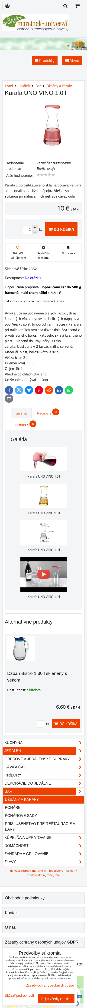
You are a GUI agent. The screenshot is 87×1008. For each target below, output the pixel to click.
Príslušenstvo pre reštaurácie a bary (40, 826)
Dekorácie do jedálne (44, 783)
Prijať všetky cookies (56, 998)
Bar (44, 791)
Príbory (44, 775)
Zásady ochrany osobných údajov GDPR (42, 942)
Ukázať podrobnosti (19, 996)
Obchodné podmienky (25, 898)
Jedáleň (44, 751)
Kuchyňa (44, 743)
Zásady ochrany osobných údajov (50, 985)
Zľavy (44, 862)
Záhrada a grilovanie (44, 854)
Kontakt (12, 913)
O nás (10, 927)
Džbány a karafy (22, 799)
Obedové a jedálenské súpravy (44, 759)
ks (43, 724)
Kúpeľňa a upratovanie (44, 838)
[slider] (45, 175)
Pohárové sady (21, 816)
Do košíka (61, 229)
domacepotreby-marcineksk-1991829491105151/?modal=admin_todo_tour (43, 872)
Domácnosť (44, 846)
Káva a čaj (44, 767)
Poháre (13, 808)
